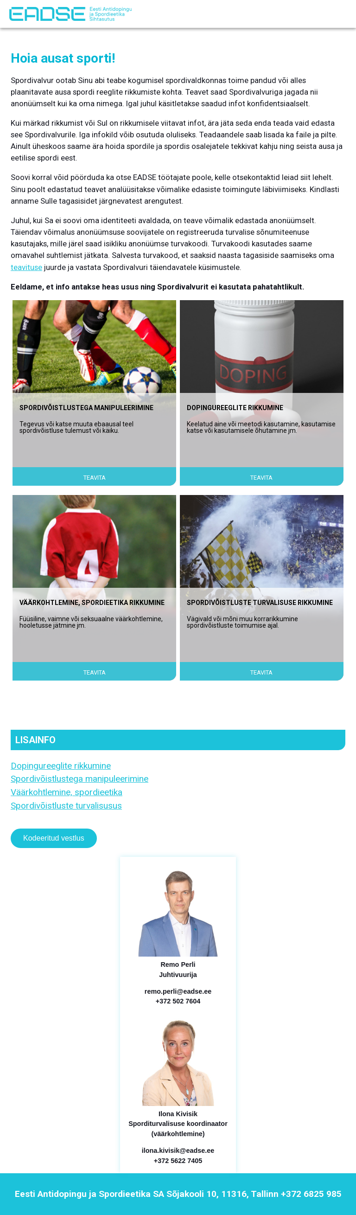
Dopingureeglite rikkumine (61, 765)
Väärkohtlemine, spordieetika (66, 792)
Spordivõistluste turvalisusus (66, 805)
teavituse (26, 267)
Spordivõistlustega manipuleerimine (79, 778)
